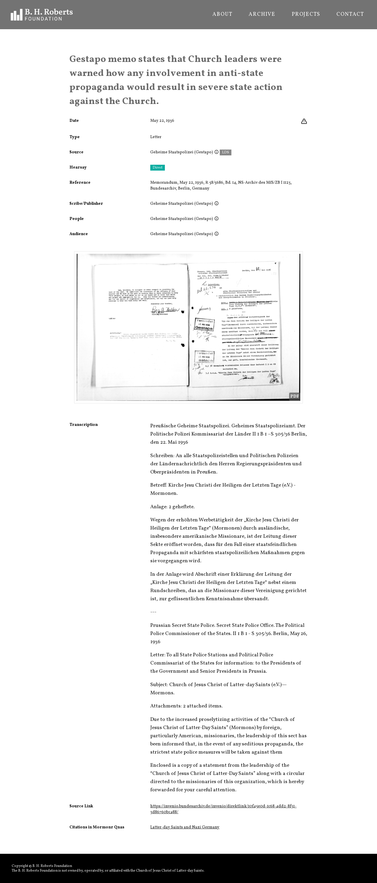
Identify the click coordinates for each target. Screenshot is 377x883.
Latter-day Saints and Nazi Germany (184, 827)
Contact (350, 14)
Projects (306, 14)
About (222, 14)
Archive (262, 14)
